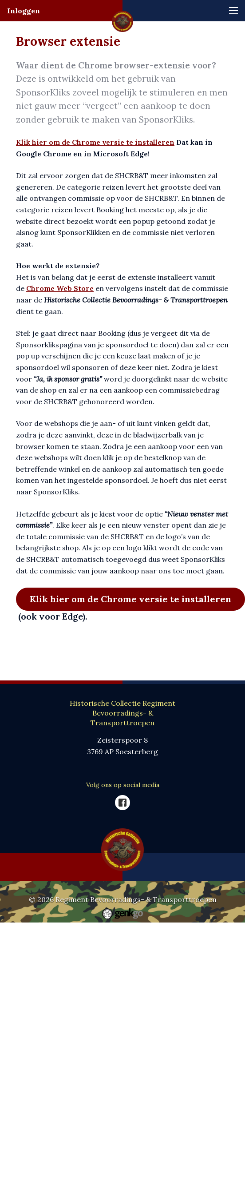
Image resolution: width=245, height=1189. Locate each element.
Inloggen (23, 10)
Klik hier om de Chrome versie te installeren (95, 142)
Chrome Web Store (60, 288)
